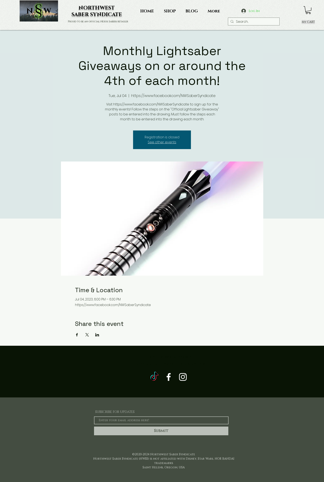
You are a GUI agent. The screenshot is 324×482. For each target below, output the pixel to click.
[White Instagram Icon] (183, 377)
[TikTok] (154, 377)
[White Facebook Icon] (168, 377)
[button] (308, 10)
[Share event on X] (87, 334)
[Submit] (161, 431)
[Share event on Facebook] (77, 334)
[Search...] (253, 22)
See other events (162, 142)
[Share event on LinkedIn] (97, 334)
